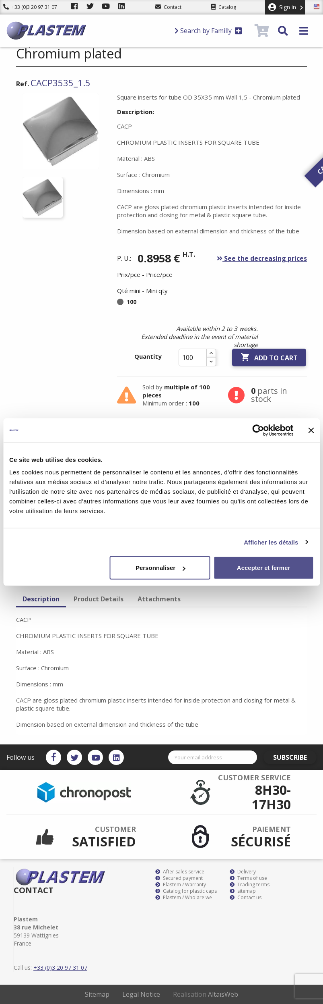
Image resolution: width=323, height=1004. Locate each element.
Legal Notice (141, 994)
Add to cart (269, 357)
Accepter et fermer (263, 567)
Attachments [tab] (159, 599)
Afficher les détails (271, 541)
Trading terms (250, 884)
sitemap (243, 891)
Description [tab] (41, 599)
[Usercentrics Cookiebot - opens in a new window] (258, 430)
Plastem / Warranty (180, 884)
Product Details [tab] (98, 599)
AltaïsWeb (223, 994)
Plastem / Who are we (183, 897)
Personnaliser (160, 567)
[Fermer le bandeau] (311, 430)
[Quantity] (193, 357)
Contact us (245, 897)
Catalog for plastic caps (186, 891)
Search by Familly (208, 30)
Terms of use (248, 878)
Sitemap (97, 994)
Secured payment (179, 878)
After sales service (179, 872)
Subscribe (294, 757)
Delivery (243, 872)
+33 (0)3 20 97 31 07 (30, 7)
